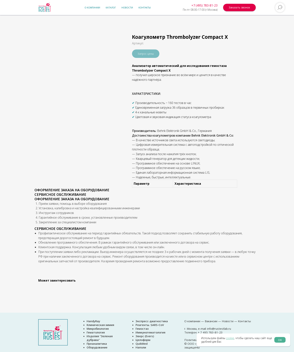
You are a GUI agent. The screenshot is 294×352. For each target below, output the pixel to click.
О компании (92, 7)
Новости (127, 7)
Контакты (145, 7)
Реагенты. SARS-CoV (150, 325)
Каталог (111, 7)
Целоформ (143, 340)
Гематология (96, 332)
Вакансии (211, 321)
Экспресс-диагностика (152, 321)
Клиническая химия (100, 325)
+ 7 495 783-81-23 (210, 332)
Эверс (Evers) (145, 336)
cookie (230, 338)
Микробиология (98, 328)
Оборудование (97, 347)
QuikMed (142, 343)
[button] (239, 7)
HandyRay (93, 321)
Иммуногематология (150, 332)
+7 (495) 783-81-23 (204, 5)
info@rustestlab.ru (219, 328)
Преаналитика (97, 343)
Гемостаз (142, 328)
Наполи (141, 347)
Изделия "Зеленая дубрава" (100, 338)
